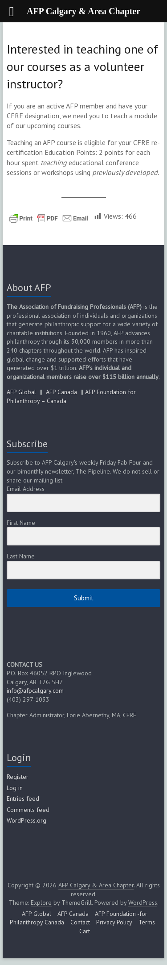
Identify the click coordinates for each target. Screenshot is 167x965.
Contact (80, 922)
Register (18, 777)
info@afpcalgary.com (35, 690)
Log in (15, 788)
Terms (146, 922)
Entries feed (23, 798)
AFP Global (21, 392)
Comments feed (28, 810)
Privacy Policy (114, 922)
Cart (84, 931)
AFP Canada (61, 392)
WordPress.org (26, 820)
